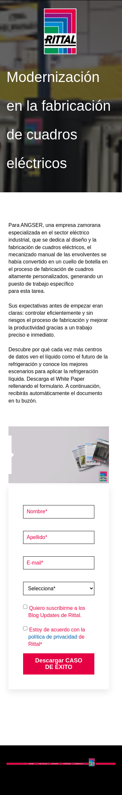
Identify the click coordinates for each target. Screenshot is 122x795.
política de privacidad (52, 637)
